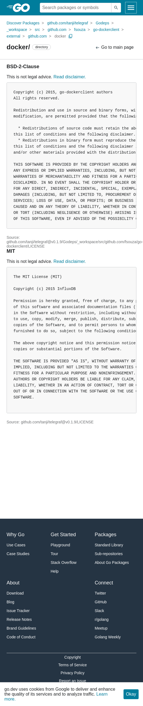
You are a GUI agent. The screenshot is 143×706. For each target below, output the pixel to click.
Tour (54, 554)
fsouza (79, 29)
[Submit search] (116, 8)
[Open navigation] (130, 7)
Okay (131, 694)
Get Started (63, 534)
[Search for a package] (75, 8)
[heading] (23, 7)
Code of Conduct (21, 637)
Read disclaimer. (70, 76)
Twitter (100, 593)
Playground (60, 545)
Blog (10, 602)
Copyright (72, 657)
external (13, 36)
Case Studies (18, 554)
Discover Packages (23, 23)
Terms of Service (72, 665)
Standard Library (109, 545)
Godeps (102, 23)
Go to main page (114, 47)
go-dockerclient (106, 29)
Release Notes (19, 619)
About (13, 583)
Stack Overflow (64, 562)
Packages (105, 534)
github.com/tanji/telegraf (67, 23)
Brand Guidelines (21, 628)
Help (55, 571)
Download (15, 593)
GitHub (101, 602)
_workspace (17, 29)
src (37, 29)
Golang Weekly (108, 637)
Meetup (101, 628)
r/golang (102, 619)
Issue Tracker (18, 611)
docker (60, 36)
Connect (104, 583)
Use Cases (16, 545)
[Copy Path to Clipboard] (70, 36)
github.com (57, 29)
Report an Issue (72, 681)
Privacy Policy (73, 673)
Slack (99, 611)
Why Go (15, 534)
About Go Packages (112, 562)
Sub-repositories (109, 554)
